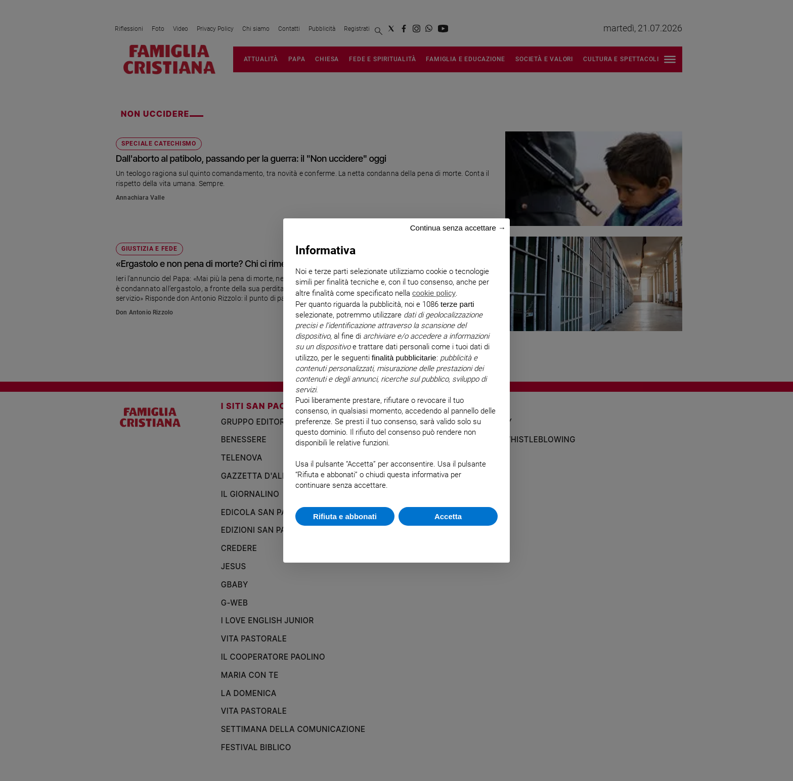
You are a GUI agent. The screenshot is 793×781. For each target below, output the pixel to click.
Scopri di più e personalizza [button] (396, 539)
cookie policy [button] (434, 293)
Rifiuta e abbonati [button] (345, 516)
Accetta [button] (448, 516)
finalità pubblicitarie (404, 357)
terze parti (457, 304)
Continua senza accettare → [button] (458, 227)
